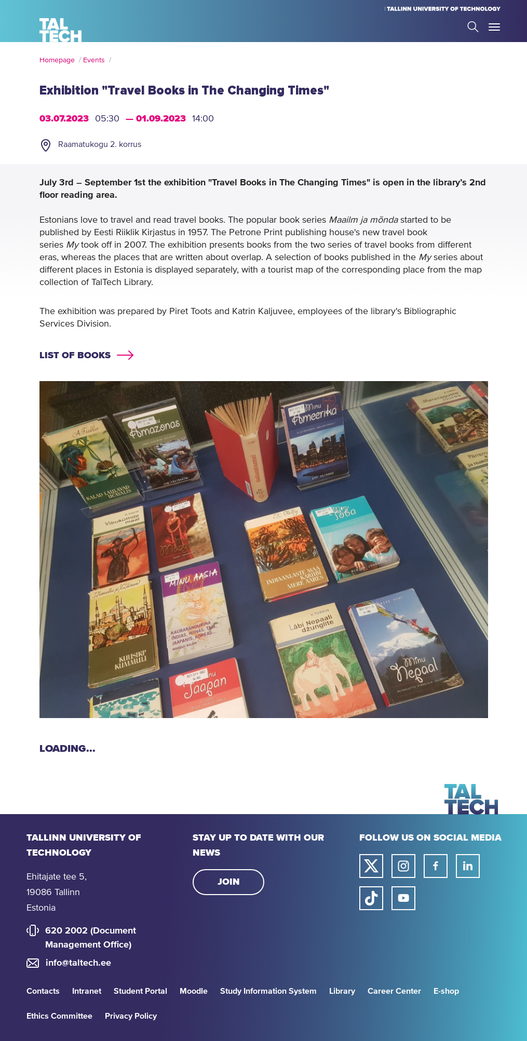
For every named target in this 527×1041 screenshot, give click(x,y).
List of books (75, 355)
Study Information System (268, 991)
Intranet (86, 991)
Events (94, 60)
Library (342, 991)
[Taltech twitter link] (371, 866)
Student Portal (140, 991)
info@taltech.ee (78, 963)
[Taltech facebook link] (436, 866)
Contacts (43, 991)
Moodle (194, 991)
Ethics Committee (59, 1016)
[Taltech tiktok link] (371, 898)
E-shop (446, 991)
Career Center (394, 991)
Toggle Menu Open (494, 27)
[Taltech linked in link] (468, 866)
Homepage (57, 60)
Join (229, 882)
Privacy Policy (131, 1016)
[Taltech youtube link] (403, 898)
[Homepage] (60, 30)
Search (473, 26)
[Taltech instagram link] (403, 866)
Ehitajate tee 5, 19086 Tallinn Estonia (56, 892)
